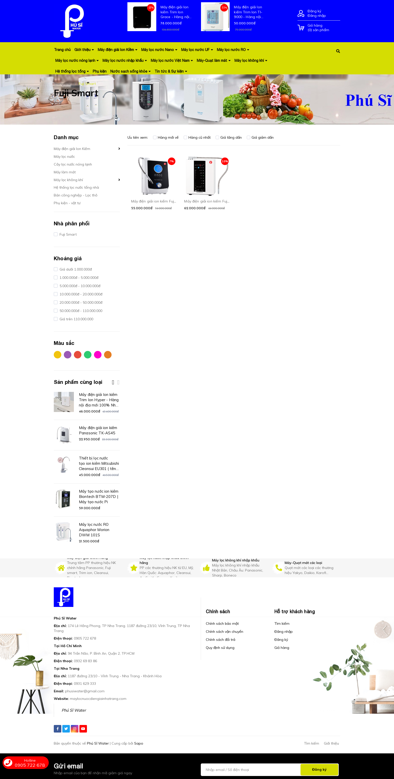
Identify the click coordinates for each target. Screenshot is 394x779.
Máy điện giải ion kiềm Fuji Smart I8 (213, 201)
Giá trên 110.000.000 (76, 319)
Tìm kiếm (281, 623)
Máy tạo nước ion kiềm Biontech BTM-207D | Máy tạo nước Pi (98, 496)
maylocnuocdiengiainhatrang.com (98, 698)
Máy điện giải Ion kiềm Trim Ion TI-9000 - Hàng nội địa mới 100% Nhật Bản (249, 12)
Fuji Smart (68, 234)
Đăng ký (314, 11)
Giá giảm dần (260, 137)
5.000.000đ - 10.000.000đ (79, 286)
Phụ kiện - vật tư (67, 203)
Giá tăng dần (229, 137)
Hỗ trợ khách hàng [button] (294, 611)
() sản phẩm (324, 27)
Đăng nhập (317, 15)
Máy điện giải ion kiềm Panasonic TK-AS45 (98, 430)
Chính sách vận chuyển (224, 631)
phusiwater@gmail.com (85, 691)
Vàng (57, 354)
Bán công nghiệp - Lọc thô (75, 195)
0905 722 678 (85, 638)
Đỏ (77, 354)
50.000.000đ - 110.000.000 (80, 310)
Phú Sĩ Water (74, 710)
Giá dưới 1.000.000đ (75, 269)
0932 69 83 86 (85, 661)
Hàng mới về (166, 137)
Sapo (138, 743)
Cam (108, 354)
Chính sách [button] (218, 611)
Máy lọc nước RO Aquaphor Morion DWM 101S (94, 529)
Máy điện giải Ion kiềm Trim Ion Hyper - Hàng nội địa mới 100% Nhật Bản (99, 400)
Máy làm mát (65, 172)
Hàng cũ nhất (197, 137)
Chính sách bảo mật (222, 623)
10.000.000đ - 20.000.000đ (80, 294)
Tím (67, 354)
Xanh (87, 354)
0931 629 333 (85, 683)
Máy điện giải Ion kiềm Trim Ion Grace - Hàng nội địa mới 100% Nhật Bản (176, 12)
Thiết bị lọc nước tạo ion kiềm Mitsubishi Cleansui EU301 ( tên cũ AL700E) (99, 463)
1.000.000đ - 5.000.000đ (78, 277)
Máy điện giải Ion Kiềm (72, 148)
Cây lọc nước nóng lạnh (73, 164)
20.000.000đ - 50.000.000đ (80, 302)
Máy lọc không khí (68, 180)
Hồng (98, 354)
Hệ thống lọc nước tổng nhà (76, 187)
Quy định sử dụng (220, 647)
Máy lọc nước (64, 156)
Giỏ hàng (281, 647)
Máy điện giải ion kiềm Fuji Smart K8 (161, 201)
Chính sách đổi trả (220, 639)
